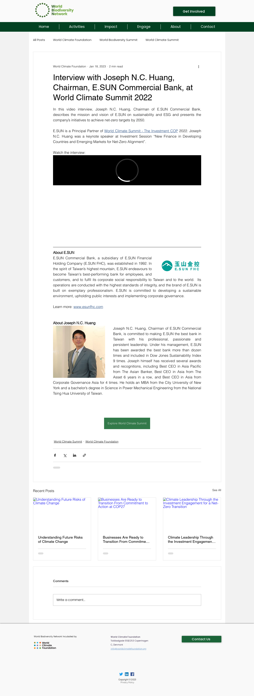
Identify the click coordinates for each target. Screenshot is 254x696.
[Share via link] (84, 455)
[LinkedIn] (127, 674)
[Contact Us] (201, 639)
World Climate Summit (162, 40)
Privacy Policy (127, 682)
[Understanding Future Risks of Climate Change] (62, 514)
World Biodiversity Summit (118, 40)
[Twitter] (121, 674)
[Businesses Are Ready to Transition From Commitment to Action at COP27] (127, 514)
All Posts (39, 40)
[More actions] (198, 66)
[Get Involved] (194, 11)
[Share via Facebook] (55, 455)
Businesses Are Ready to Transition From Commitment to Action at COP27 (126, 539)
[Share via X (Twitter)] (65, 455)
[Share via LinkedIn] (74, 455)
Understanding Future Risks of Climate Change (60, 539)
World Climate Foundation (72, 40)
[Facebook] (132, 674)
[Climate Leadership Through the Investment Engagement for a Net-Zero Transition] (192, 514)
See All (216, 490)
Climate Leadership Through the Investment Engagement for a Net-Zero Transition (190, 539)
